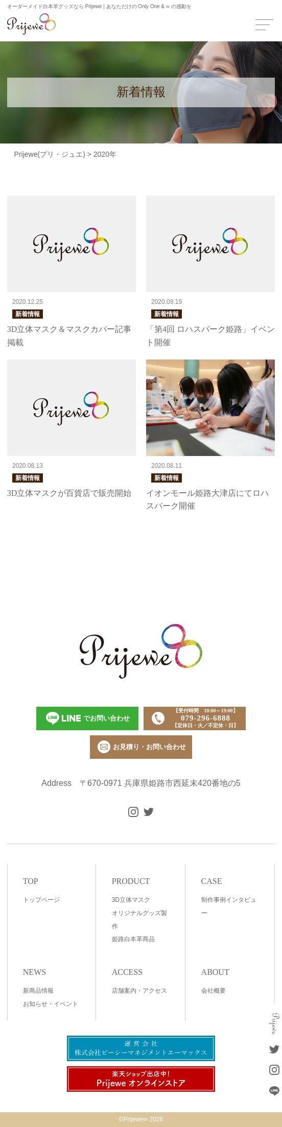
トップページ (41, 899)
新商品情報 (38, 990)
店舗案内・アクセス (139, 990)
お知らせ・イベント (50, 1004)
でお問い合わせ (88, 718)
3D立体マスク (131, 899)
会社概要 (213, 990)
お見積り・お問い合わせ (142, 746)
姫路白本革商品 (133, 939)
